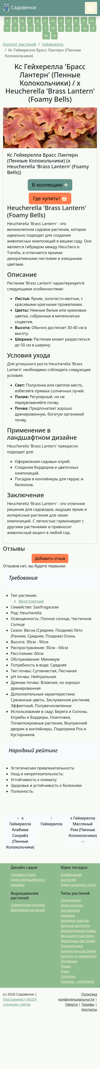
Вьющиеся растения (77, 935)
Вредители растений (28, 910)
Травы (66, 966)
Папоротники (72, 946)
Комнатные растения (78, 951)
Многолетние (31, 601)
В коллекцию (50, 185)
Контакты (89, 1009)
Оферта (71, 1004)
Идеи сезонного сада (78, 884)
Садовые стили (23, 874)
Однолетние (71, 900)
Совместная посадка (28, 904)
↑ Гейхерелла (51, 821)
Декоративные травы (78, 930)
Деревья (68, 915)
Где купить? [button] (50, 198)
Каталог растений (19, 44)
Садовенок (19, 8)
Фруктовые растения (78, 940)
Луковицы (69, 961)
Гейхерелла (52, 44)
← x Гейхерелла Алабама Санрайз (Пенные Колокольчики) (20, 832)
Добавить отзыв (50, 558)
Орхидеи (68, 976)
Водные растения (75, 925)
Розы (65, 971)
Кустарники (70, 910)
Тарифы (87, 1004)
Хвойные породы (75, 920)
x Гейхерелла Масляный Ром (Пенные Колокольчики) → (83, 829)
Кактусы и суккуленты (79, 956)
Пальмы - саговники (77, 981)
